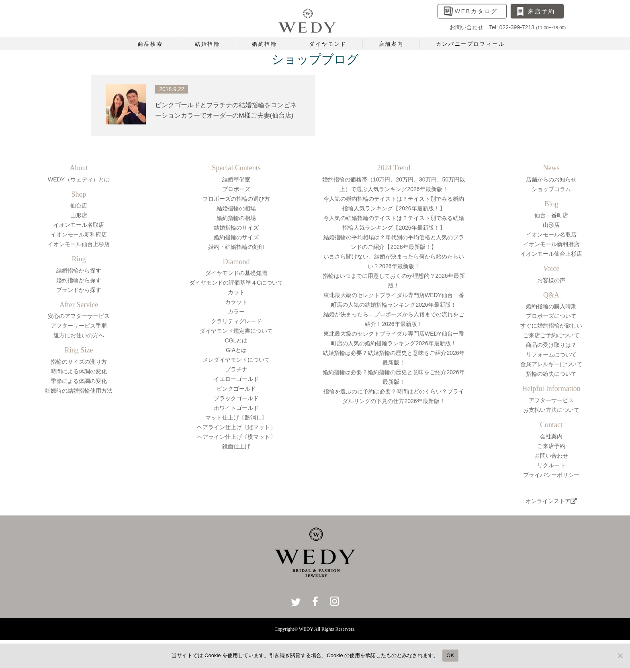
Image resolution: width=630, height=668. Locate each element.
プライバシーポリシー (551, 475)
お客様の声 (551, 280)
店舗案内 (391, 44)
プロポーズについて (551, 316)
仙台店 (78, 205)
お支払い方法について (551, 410)
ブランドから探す (78, 290)
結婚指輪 (207, 44)
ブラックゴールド (236, 398)
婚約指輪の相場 (236, 218)
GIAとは (236, 350)
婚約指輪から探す (78, 280)
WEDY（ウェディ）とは (79, 179)
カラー (236, 311)
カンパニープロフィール (470, 44)
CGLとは (236, 340)
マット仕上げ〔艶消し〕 (236, 417)
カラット (236, 302)
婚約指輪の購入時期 (551, 306)
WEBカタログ (476, 11)
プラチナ (236, 369)
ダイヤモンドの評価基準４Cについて (236, 282)
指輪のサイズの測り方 (79, 361)
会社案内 (551, 436)
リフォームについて (551, 354)
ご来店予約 (551, 446)
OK (450, 655)
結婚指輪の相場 (236, 208)
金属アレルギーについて (551, 364)
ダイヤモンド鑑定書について (236, 331)
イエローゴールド (236, 379)
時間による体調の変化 (79, 371)
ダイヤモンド (328, 44)
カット (236, 292)
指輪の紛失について (551, 374)
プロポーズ (236, 189)
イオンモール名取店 (78, 225)
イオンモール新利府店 (79, 234)
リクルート (551, 465)
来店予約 (541, 11)
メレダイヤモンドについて (236, 359)
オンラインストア (551, 501)
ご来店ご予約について (551, 335)
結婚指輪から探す (78, 270)
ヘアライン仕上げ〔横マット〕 (236, 437)
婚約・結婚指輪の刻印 (236, 247)
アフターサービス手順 (79, 325)
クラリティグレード (236, 321)
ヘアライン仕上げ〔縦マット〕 (236, 427)
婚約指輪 (264, 44)
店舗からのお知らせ (551, 179)
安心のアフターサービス (79, 316)
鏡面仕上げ (236, 446)
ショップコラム (551, 189)
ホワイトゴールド (236, 408)
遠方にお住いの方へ (78, 335)
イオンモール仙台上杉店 (79, 244)
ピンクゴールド (236, 388)
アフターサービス (551, 400)
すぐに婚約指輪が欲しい (551, 325)
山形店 (78, 215)
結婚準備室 (236, 179)
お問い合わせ (551, 455)
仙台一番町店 (551, 215)
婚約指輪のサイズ (236, 237)
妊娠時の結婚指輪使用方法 (78, 390)
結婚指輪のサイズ (236, 227)
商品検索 (150, 44)
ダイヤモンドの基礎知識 (236, 273)
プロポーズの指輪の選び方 (236, 199)
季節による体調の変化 (79, 381)
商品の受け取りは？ (551, 345)
